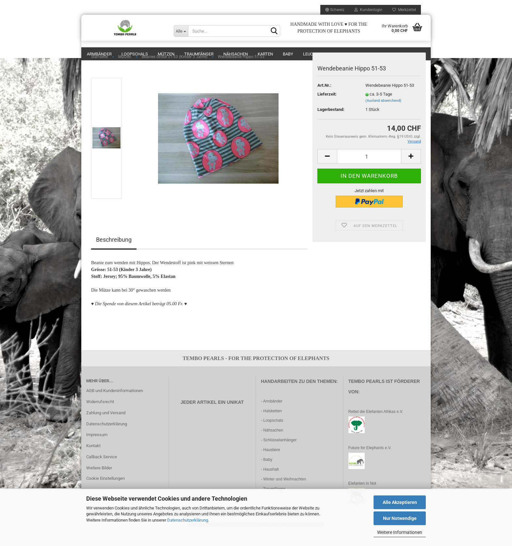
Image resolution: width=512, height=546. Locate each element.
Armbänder (99, 54)
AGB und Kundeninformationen (114, 403)
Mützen (166, 54)
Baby (288, 54)
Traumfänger (199, 54)
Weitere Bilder (99, 480)
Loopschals (134, 54)
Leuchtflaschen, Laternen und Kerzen (345, 54)
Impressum (96, 447)
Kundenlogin (368, 10)
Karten (265, 54)
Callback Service (101, 469)
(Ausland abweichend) (383, 114)
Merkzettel (404, 10)
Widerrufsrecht (100, 414)
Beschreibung (114, 252)
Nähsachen (235, 54)
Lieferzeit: (327, 107)
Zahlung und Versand (105, 425)
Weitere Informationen (399, 532)
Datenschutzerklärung (187, 520)
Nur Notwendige (400, 518)
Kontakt (93, 458)
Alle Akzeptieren (400, 502)
